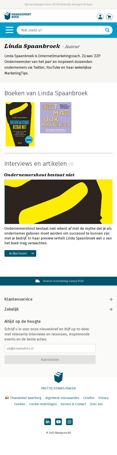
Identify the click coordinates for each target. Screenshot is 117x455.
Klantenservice (58, 299)
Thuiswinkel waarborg (23, 398)
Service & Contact (73, 404)
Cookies (19, 404)
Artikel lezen (18, 253)
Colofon (88, 398)
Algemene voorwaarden (62, 398)
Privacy (103, 398)
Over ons (96, 404)
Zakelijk (58, 309)
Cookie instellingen (43, 404)
